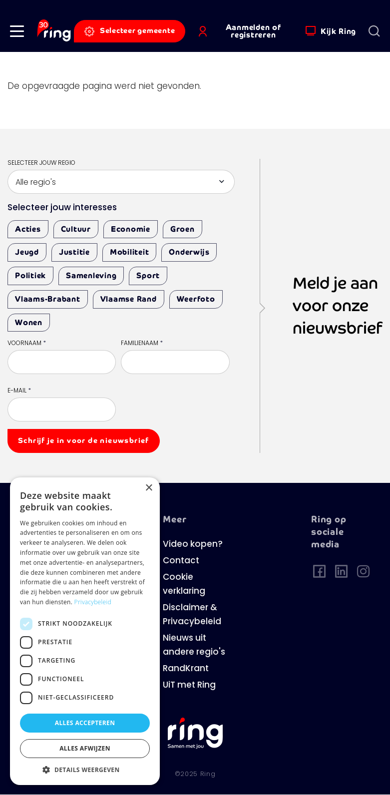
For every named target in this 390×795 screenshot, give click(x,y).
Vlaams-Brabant (47, 299)
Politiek (30, 275)
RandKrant (186, 669)
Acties (28, 229)
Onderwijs (189, 252)
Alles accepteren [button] (85, 723)
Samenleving (91, 275)
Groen (182, 229)
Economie (130, 229)
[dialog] (85, 631)
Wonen (28, 322)
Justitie (74, 252)
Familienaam (142, 344)
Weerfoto (196, 299)
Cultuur (76, 229)
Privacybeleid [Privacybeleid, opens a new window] (92, 602)
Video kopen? (193, 544)
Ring (208, 774)
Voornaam (26, 344)
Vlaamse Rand (128, 299)
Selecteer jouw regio (41, 163)
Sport (148, 275)
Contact (181, 561)
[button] (17, 31)
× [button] (148, 488)
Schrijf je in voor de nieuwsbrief (83, 440)
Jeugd (27, 252)
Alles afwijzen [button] (84, 748)
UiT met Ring (189, 685)
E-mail (19, 391)
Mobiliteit (129, 252)
